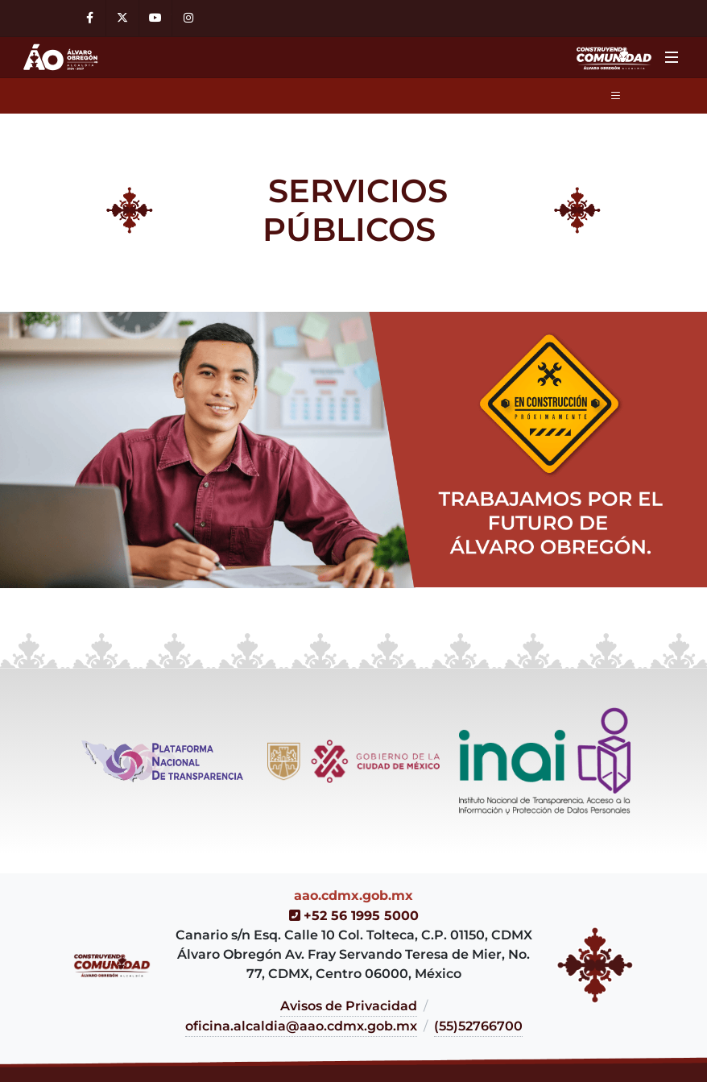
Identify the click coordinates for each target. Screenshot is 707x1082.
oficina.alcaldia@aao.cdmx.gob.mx (301, 1026)
